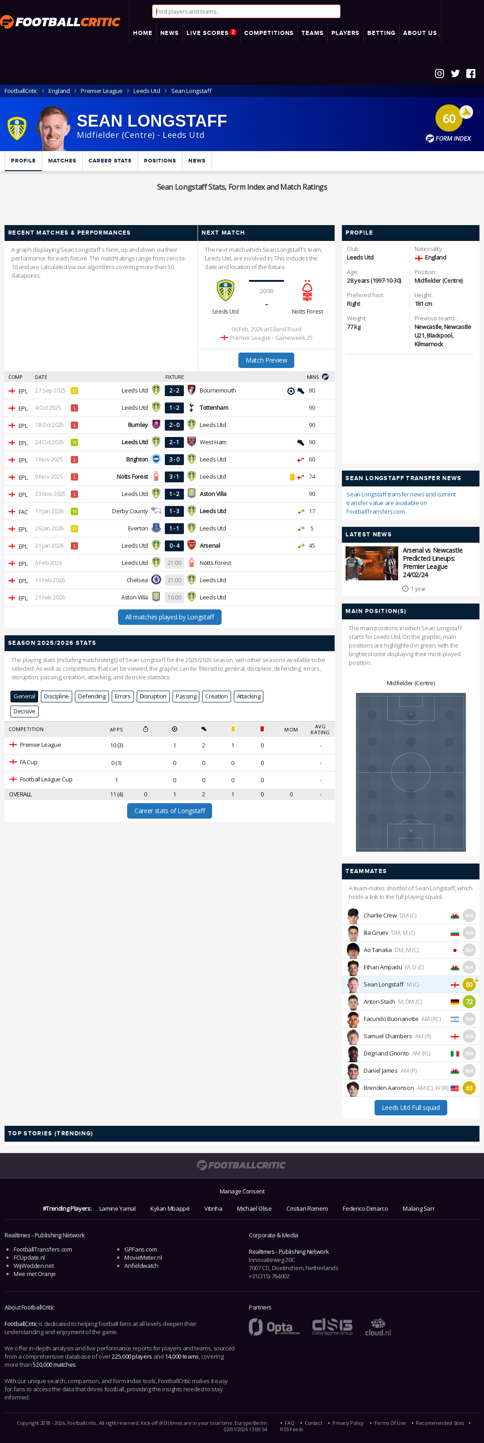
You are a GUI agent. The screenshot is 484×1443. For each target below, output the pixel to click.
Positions (160, 160)
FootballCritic (21, 1324)
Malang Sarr (419, 1208)
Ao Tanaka (378, 950)
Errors (123, 696)
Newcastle (428, 327)
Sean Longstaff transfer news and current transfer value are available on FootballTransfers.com (400, 502)
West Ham (213, 442)
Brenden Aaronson (389, 1088)
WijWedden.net (34, 1265)
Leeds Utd (146, 91)
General (24, 696)
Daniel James (381, 1070)
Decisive (24, 711)
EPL (23, 391)
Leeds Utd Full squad (411, 1107)
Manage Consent (242, 1191)
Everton (138, 528)
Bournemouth (218, 390)
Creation (216, 696)
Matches (62, 160)
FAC (23, 512)
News (197, 160)
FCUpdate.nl (29, 1257)
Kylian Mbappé (169, 1208)
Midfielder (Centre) (411, 683)
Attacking (249, 696)
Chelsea (137, 580)
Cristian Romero (307, 1208)
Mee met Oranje (35, 1274)
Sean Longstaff (384, 984)
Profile (23, 160)
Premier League (101, 91)
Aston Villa (134, 597)
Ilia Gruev (376, 932)
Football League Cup (46, 779)
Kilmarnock (429, 344)
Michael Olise (254, 1208)
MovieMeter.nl (143, 1257)
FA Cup (29, 762)
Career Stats (110, 160)
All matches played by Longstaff (169, 617)
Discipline (56, 696)
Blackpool (439, 335)
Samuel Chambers (388, 1036)
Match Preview (266, 360)
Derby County (130, 511)
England (59, 91)
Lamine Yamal (117, 1208)
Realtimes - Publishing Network (289, 1251)
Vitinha (213, 1208)
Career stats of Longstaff (169, 810)
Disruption (153, 696)
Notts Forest (307, 311)
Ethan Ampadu (383, 967)
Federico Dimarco (365, 1208)
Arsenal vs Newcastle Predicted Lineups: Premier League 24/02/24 (432, 562)
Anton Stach (379, 1001)
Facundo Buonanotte (391, 1019)
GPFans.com (140, 1249)
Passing (186, 696)
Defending (92, 696)
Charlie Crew (380, 915)
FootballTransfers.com (43, 1249)
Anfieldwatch (141, 1265)
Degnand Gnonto (386, 1053)
